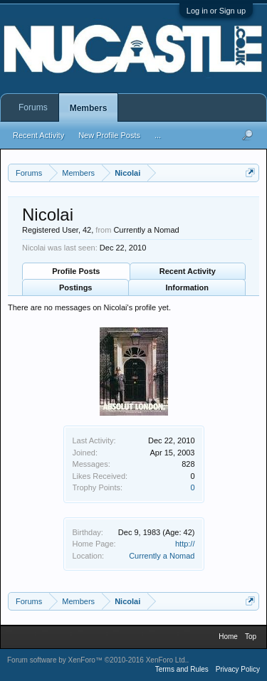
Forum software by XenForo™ (97, 660)
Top (250, 636)
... (158, 135)
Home (228, 636)
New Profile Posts (109, 135)
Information (187, 287)
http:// (185, 543)
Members (89, 108)
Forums (33, 107)
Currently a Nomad (161, 555)
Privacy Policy (238, 669)
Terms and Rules (182, 669)
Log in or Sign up (216, 10)
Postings (75, 287)
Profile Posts (76, 271)
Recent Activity (187, 271)
